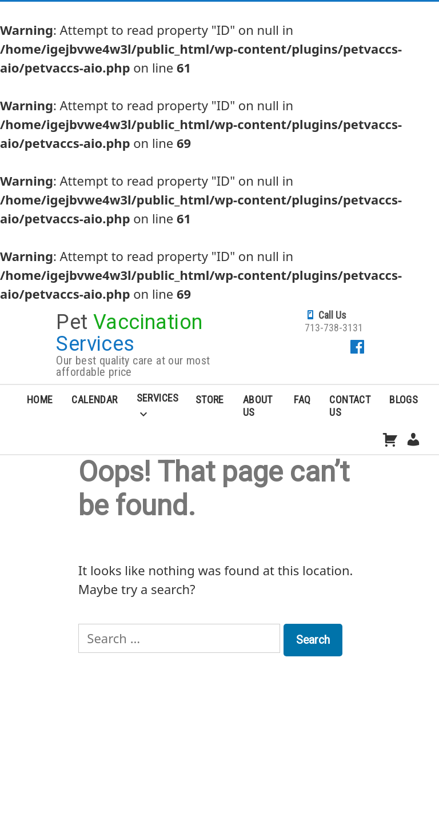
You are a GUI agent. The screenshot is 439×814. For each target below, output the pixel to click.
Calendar (94, 400)
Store (209, 400)
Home (40, 400)
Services (158, 398)
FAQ (302, 400)
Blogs (403, 400)
